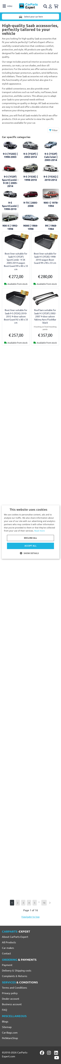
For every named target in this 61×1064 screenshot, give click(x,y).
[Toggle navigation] (7, 6)
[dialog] (30, 532)
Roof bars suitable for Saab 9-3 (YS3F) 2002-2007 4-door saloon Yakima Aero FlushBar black (45, 316)
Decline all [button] (30, 538)
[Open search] (45, 6)
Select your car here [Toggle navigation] (30, 16)
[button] (30, 553)
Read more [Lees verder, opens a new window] (39, 530)
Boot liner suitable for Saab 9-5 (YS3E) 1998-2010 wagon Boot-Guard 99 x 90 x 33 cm (45, 258)
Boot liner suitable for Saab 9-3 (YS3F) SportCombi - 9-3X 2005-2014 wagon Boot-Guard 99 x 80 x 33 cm (16, 261)
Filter (53, 130)
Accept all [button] (31, 545)
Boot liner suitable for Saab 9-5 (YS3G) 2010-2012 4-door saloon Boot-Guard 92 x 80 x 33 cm (16, 316)
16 (44, 902)
